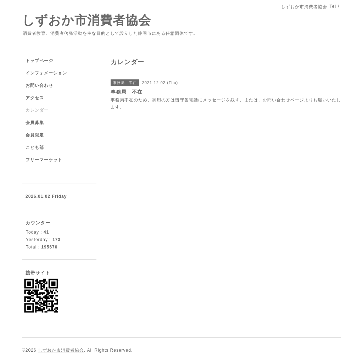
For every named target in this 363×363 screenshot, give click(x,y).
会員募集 (35, 122)
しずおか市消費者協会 (86, 20)
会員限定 (35, 135)
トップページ (39, 60)
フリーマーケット (44, 159)
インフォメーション (46, 73)
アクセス (35, 97)
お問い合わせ (39, 85)
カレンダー (37, 110)
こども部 (37, 147)
